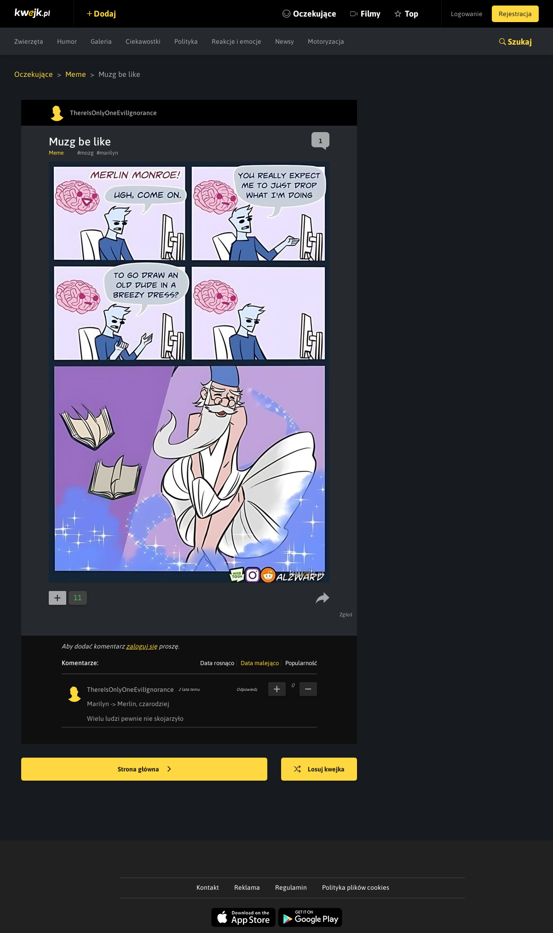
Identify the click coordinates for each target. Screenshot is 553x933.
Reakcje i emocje (236, 41)
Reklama (247, 887)
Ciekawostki (143, 41)
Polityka (186, 41)
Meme (75, 74)
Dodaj (105, 13)
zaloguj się (141, 646)
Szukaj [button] (520, 41)
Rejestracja (515, 13)
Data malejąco (260, 663)
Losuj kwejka (319, 769)
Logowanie (467, 13)
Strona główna (144, 769)
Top (411, 13)
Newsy (284, 41)
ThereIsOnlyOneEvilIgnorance (130, 689)
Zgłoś (346, 614)
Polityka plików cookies (355, 887)
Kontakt (207, 887)
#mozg (85, 153)
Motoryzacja (326, 41)
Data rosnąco (217, 663)
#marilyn (107, 153)
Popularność (301, 663)
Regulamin (291, 887)
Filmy (370, 13)
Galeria (101, 41)
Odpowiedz (246, 689)
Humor (67, 41)
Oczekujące (314, 13)
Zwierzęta (28, 41)
